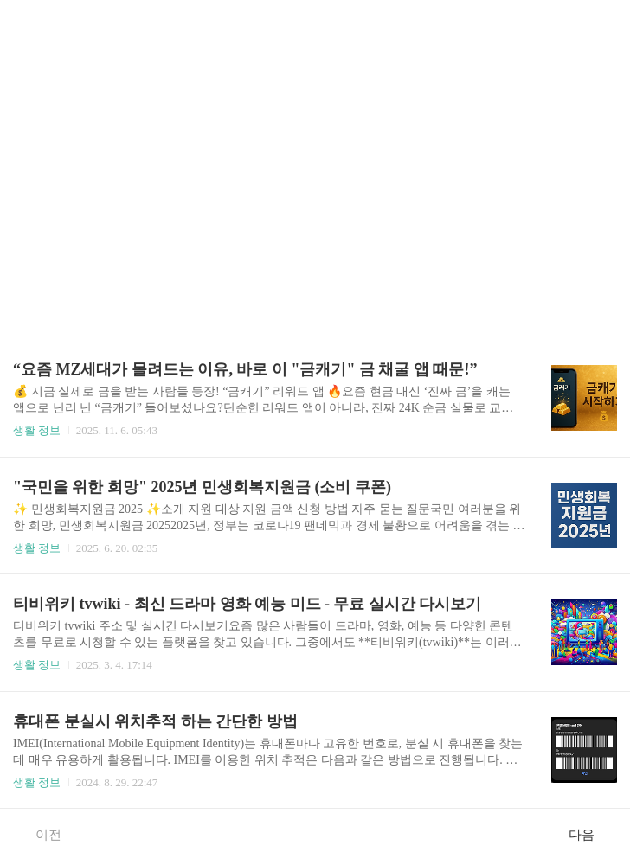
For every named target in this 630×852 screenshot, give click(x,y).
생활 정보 (37, 430)
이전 (39, 834)
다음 (591, 834)
